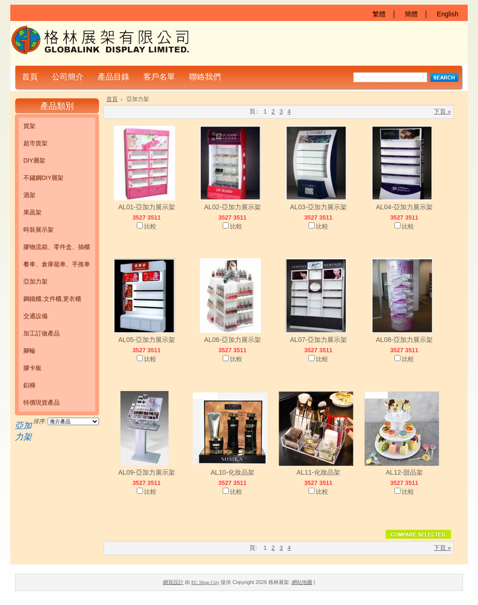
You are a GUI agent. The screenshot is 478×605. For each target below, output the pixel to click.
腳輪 (29, 350)
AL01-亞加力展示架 (146, 207)
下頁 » (442, 111)
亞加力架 (35, 281)
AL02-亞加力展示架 (232, 207)
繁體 (379, 14)
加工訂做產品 (41, 333)
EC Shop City (205, 582)
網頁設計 (173, 582)
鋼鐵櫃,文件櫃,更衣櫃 (52, 298)
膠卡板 (32, 367)
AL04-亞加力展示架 (404, 207)
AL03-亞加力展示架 (318, 207)
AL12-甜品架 (404, 472)
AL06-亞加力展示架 (232, 339)
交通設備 (35, 316)
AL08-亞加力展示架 (404, 339)
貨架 (29, 125)
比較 (150, 226)
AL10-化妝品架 (232, 472)
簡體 (411, 14)
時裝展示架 (38, 229)
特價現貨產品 (41, 402)
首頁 (112, 99)
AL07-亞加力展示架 (318, 339)
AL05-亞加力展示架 (146, 339)
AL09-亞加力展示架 (146, 472)
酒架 (29, 195)
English (447, 14)
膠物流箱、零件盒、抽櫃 (56, 246)
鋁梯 (29, 385)
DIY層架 (34, 160)
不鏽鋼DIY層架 (43, 177)
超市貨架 (35, 143)
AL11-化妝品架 (318, 472)
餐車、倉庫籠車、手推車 (56, 264)
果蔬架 (32, 212)
